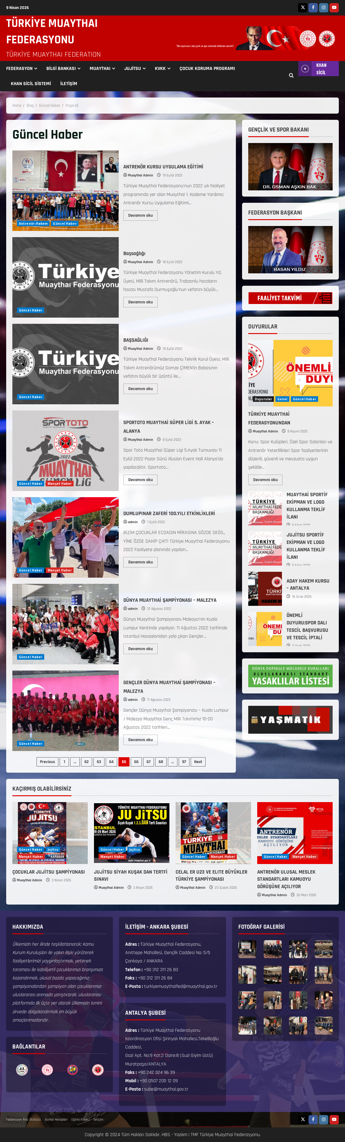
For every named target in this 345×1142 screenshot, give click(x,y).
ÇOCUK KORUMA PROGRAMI (207, 68)
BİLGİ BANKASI (61, 68)
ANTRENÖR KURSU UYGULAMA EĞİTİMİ (65, 190)
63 (99, 762)
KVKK (160, 68)
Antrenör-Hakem (33, 223)
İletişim (98, 1120)
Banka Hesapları (56, 1120)
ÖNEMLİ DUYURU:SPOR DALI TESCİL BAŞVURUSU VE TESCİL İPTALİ (265, 629)
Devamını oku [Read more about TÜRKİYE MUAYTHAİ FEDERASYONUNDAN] (268, 479)
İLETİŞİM (68, 83)
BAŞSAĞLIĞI (65, 364)
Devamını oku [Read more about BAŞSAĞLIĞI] (143, 388)
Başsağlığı (65, 277)
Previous (47, 762)
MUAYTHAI (100, 68)
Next (198, 762)
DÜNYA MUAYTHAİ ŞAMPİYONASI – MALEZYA (65, 624)
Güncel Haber (64, 223)
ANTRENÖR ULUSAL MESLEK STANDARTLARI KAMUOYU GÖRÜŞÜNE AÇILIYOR (286, 879)
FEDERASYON (19, 68)
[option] (22, 1070)
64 (111, 762)
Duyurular (263, 399)
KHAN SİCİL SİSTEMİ (31, 83)
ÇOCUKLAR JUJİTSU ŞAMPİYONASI (48, 872)
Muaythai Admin (140, 175)
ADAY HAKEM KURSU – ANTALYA (265, 589)
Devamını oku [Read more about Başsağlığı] (143, 301)
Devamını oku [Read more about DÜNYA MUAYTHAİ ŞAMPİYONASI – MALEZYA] (143, 648)
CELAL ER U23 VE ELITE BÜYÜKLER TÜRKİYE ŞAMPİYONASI (211, 876)
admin (133, 522)
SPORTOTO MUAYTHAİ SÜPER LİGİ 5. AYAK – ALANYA (65, 450)
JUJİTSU (132, 68)
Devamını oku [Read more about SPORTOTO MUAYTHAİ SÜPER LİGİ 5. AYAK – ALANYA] (143, 479)
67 (149, 762)
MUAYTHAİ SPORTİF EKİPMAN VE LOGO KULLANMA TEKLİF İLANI (265, 508)
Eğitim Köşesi (80, 1120)
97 (184, 762)
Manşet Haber (60, 483)
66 (136, 762)
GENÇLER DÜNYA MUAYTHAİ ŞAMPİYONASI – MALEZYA (65, 711)
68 (161, 762)
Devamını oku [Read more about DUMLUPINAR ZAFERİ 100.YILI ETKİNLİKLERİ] (143, 561)
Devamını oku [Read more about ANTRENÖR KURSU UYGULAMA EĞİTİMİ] (143, 214)
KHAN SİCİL (312, 68)
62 (86, 762)
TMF (194, 1134)
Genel (282, 399)
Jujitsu (53, 849)
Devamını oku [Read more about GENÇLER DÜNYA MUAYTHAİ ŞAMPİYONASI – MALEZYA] (143, 739)
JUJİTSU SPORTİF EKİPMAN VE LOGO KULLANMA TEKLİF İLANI (265, 549)
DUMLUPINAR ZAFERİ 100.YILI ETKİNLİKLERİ (65, 537)
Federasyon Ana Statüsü (23, 1120)
